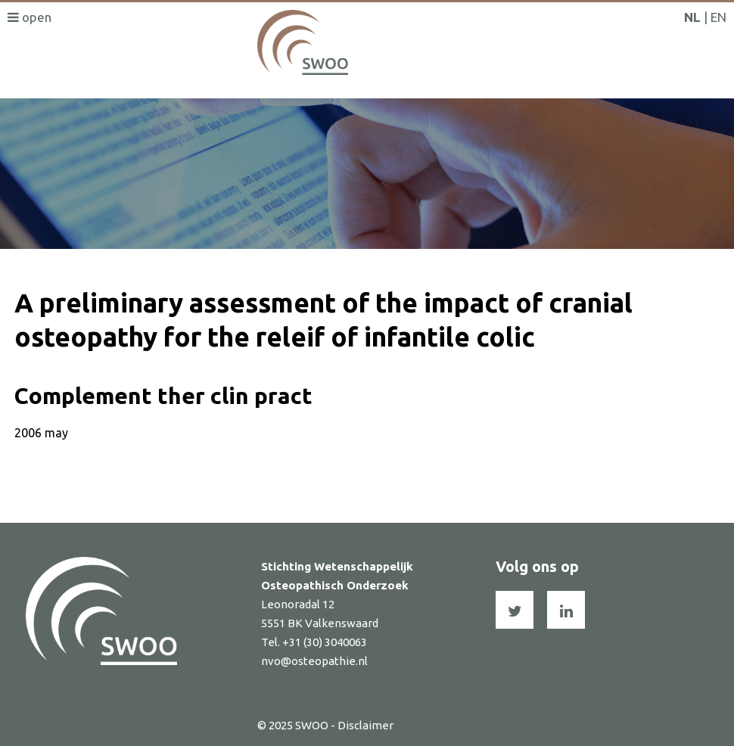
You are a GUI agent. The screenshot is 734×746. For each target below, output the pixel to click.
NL (692, 17)
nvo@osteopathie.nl (314, 660)
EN (718, 17)
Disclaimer (365, 725)
